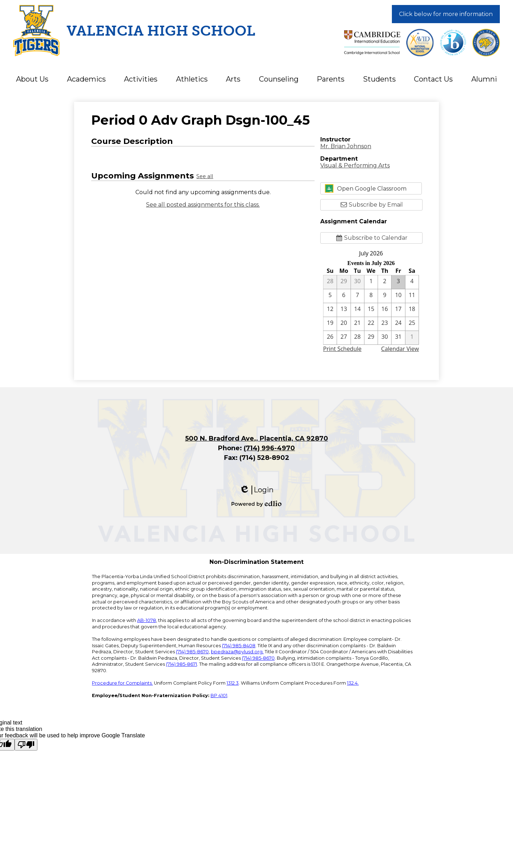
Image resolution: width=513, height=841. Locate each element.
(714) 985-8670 (192, 651)
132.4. (353, 683)
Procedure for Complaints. (122, 683)
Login (256, 490)
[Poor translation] (26, 745)
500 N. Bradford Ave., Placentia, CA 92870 (256, 438)
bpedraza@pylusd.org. (237, 651)
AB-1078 (146, 620)
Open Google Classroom (365, 188)
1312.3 (233, 683)
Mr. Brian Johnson (345, 146)
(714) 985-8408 (238, 645)
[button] (32, 79)
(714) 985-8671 (181, 664)
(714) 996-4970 (269, 448)
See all (204, 176)
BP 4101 (219, 695)
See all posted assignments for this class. (203, 204)
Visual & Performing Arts (355, 165)
